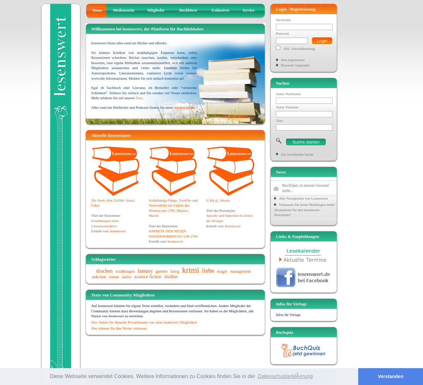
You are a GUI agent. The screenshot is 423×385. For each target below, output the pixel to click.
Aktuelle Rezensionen (111, 135)
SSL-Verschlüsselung (299, 49)
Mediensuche (124, 10)
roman (114, 277)
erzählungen (125, 271)
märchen (99, 277)
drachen (104, 271)
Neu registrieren (292, 60)
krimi (190, 270)
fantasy (145, 271)
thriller (171, 276)
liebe (208, 270)
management (240, 271)
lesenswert (118, 231)
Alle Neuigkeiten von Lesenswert (303, 198)
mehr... (287, 190)
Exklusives (220, 10)
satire (127, 276)
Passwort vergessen (295, 65)
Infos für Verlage (288, 315)
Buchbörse (188, 10)
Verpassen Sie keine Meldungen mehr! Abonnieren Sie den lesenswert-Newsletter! (304, 210)
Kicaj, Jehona (220, 200)
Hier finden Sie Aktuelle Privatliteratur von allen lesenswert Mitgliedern (144, 322)
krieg (175, 271)
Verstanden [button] (391, 376)
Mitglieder (156, 10)
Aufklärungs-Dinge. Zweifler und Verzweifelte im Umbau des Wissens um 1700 (173, 205)
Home (97, 10)
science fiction (148, 276)
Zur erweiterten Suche (297, 154)
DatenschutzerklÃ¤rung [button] (285, 376)
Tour (139, 98)
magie (222, 271)
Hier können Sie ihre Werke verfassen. (119, 328)
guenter (162, 271)
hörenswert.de (184, 107)
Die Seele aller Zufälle (107, 200)
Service (248, 10)
